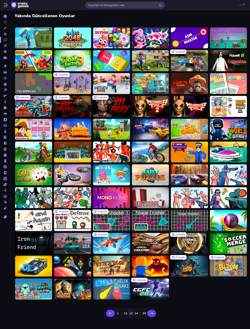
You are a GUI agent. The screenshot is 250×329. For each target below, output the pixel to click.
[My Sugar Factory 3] (72, 60)
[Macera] (5, 167)
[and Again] (33, 220)
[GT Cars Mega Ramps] (33, 266)
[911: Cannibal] (72, 106)
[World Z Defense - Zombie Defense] (228, 129)
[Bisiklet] (5, 102)
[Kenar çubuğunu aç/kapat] (5, 5)
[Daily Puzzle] (150, 175)
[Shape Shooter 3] (111, 220)
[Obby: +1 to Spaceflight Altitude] (72, 266)
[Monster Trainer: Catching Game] (189, 83)
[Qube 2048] (111, 60)
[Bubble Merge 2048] (111, 175)
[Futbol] (5, 125)
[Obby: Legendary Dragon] (150, 266)
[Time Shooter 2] (189, 197)
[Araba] (5, 72)
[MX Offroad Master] (33, 152)
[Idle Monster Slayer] (33, 289)
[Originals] (5, 46)
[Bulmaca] (5, 108)
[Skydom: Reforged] (150, 38)
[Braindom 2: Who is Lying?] (189, 129)
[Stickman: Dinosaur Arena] (111, 266)
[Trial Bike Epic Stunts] (72, 175)
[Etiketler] (5, 217)
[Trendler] (5, 34)
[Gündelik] (5, 131)
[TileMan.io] (33, 83)
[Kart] (5, 149)
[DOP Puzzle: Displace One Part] (228, 106)
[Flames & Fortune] (72, 289)
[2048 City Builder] (72, 38)
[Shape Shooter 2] (189, 220)
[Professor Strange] (189, 243)
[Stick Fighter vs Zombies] (72, 152)
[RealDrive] (72, 243)
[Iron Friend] (33, 243)
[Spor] (5, 184)
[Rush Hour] (150, 129)
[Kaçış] (5, 143)
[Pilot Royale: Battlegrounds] (111, 243)
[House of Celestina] (228, 60)
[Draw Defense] (72, 220)
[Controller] (5, 114)
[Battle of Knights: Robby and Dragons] (33, 60)
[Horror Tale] (189, 106)
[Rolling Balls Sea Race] (228, 220)
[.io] (5, 137)
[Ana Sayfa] (5, 16)
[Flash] (5, 119)
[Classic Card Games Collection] (33, 175)
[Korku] (5, 155)
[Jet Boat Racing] (228, 152)
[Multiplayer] (5, 52)
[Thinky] (5, 202)
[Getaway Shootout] (33, 38)
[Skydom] (111, 38)
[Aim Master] (189, 38)
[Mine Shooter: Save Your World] (33, 197)
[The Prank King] (150, 60)
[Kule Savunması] (5, 161)
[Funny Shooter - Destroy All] (111, 152)
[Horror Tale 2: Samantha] (150, 106)
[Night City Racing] (189, 175)
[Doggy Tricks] (72, 129)
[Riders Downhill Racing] (150, 152)
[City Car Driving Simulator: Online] (189, 60)
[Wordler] (228, 83)
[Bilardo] (5, 90)
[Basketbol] (5, 84)
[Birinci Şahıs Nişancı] (5, 96)
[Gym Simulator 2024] (72, 83)
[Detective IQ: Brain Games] (33, 129)
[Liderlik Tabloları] (5, 57)
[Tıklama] (5, 208)
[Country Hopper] (150, 83)
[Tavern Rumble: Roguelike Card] (228, 38)
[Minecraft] (5, 179)
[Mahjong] (5, 173)
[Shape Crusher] (150, 220)
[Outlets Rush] (111, 83)
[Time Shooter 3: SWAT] (228, 175)
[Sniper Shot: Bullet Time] (228, 197)
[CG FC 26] (150, 289)
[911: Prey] (111, 106)
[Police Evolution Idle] (189, 152)
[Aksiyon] (5, 66)
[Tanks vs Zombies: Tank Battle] (33, 106)
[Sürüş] (5, 196)
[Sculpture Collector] (189, 266)
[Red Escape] (150, 197)
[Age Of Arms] (111, 129)
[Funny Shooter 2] (72, 197)
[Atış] (5, 78)
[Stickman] (5, 190)
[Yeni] (5, 28)
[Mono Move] (111, 197)
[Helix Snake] (111, 289)
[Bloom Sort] (228, 266)
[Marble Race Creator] (150, 243)
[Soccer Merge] (228, 243)
